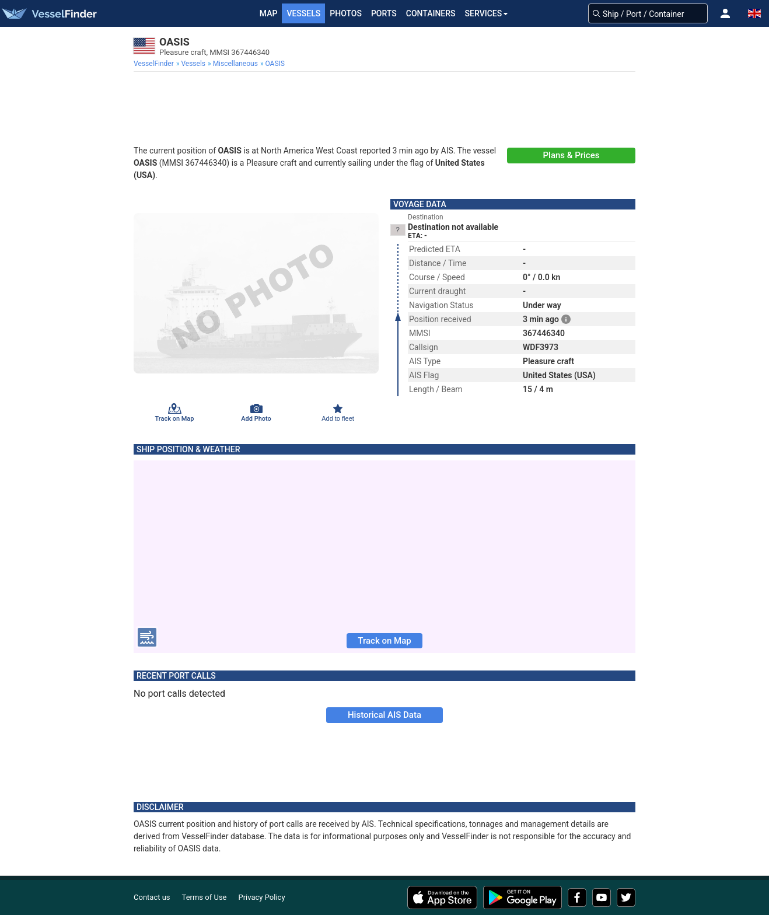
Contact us (152, 897)
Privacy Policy (262, 897)
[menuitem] (155, 63)
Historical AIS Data (384, 715)
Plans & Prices (571, 155)
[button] (725, 13)
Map (269, 13)
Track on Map (384, 640)
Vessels (303, 13)
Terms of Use (204, 897)
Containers (431, 13)
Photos (346, 13)
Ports (384, 13)
